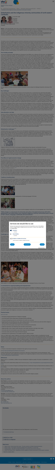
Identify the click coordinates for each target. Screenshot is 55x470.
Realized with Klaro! (41, 247)
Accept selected (27, 244)
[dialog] (27, 235)
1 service (15, 232)
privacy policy (14, 228)
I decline (12, 244)
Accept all (42, 244)
